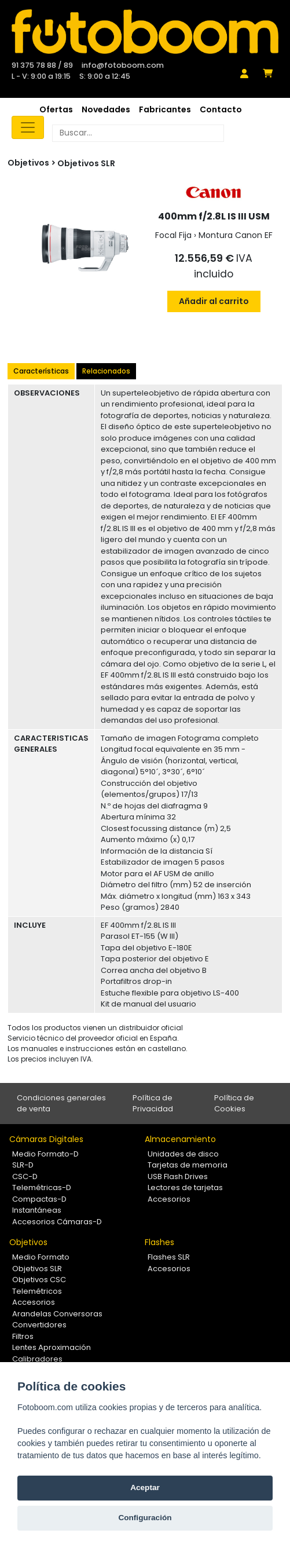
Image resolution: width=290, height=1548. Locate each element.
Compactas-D (39, 1199)
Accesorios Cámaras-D (57, 1221)
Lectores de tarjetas (185, 1187)
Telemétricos (37, 1291)
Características (41, 371)
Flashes (159, 1242)
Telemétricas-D (41, 1187)
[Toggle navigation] (28, 127)
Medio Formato (40, 1256)
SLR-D (23, 1164)
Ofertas (56, 109)
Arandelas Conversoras (57, 1313)
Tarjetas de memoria (187, 1164)
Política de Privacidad (153, 1103)
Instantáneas (36, 1210)
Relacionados (106, 371)
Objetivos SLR (86, 163)
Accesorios (169, 1199)
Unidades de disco (183, 1153)
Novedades (106, 109)
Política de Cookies (234, 1103)
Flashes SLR (169, 1256)
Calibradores (37, 1358)
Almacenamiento (180, 1139)
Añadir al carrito (214, 301)
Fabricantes (165, 109)
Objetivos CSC (39, 1279)
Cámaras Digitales (46, 1139)
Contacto (221, 109)
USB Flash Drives (178, 1176)
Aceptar (145, 1487)
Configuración (144, 1517)
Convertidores (39, 1324)
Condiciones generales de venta (61, 1103)
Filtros (23, 1336)
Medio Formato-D (45, 1153)
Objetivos (28, 1242)
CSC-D (25, 1176)
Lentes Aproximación (51, 1347)
